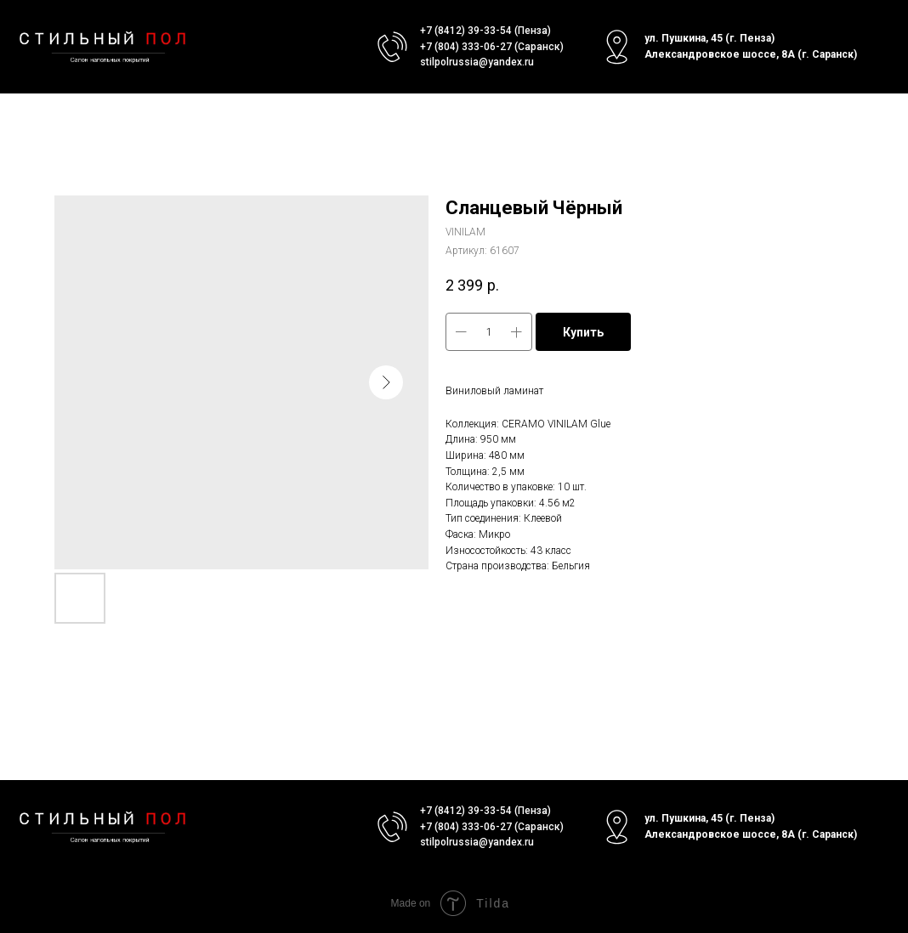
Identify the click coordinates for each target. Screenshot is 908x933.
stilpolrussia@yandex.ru (477, 62)
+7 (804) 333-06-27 (466, 47)
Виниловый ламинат (494, 391)
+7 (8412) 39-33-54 (466, 31)
